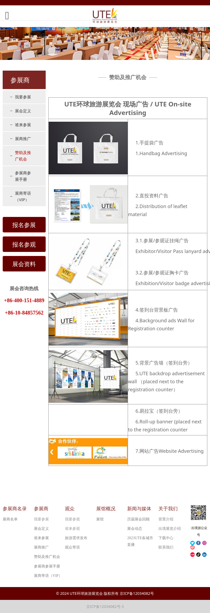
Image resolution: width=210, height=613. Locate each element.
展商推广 (23, 138)
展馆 (100, 519)
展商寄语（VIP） (23, 196)
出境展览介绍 (169, 529)
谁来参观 (72, 529)
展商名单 (10, 519)
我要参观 (72, 519)
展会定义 (23, 110)
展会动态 (134, 529)
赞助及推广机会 (23, 156)
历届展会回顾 (138, 519)
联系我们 (165, 547)
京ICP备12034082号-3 (105, 606)
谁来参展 (23, 124)
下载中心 (165, 538)
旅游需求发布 (76, 538)
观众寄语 (72, 547)
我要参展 (23, 96)
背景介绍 (165, 519)
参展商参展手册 (23, 176)
